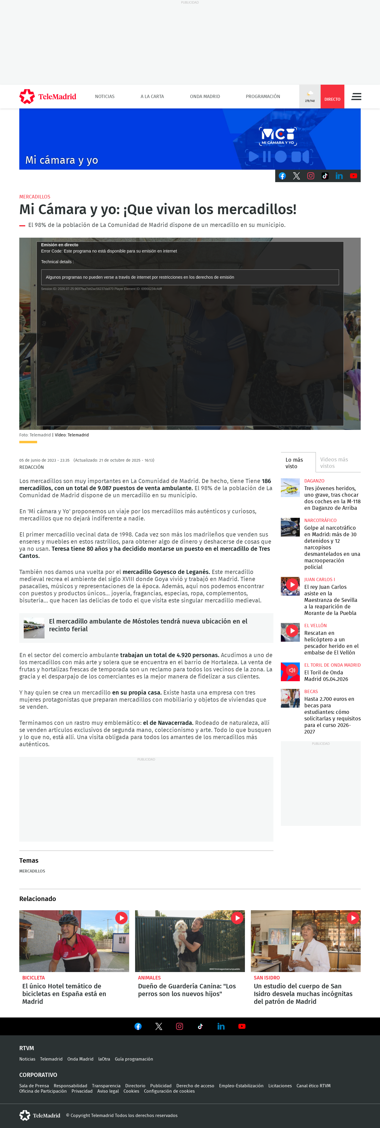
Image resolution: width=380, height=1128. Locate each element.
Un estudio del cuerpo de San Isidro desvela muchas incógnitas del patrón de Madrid (306, 941)
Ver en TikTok (200, 1027)
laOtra (104, 1059)
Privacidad (82, 1091)
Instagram (311, 176)
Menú (356, 96)
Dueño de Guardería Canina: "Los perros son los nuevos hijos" (190, 941)
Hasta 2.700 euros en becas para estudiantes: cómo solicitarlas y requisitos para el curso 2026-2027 (290, 698)
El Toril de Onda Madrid (332, 665)
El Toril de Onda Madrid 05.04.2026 (290, 671)
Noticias (105, 96)
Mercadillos (34, 196)
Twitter (296, 175)
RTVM (26, 1048)
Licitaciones (280, 1086)
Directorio (135, 1086)
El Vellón (315, 625)
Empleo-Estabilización (241, 1086)
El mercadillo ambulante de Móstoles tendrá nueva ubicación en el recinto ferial (34, 628)
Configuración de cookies (169, 1091)
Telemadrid (51, 1059)
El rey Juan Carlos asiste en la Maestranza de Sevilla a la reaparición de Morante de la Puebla (290, 586)
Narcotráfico (320, 520)
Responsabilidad (70, 1086)
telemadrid (39, 1115)
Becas (311, 691)
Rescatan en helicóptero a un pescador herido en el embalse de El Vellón (290, 632)
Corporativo (38, 1075)
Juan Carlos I (319, 579)
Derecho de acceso (195, 1086)
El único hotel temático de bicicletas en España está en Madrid (74, 941)
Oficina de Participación (43, 1091)
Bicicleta (33, 977)
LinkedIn (339, 176)
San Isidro (267, 977)
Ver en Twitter (159, 1027)
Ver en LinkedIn (221, 1026)
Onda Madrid (205, 96)
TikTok (325, 175)
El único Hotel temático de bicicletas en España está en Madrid (64, 994)
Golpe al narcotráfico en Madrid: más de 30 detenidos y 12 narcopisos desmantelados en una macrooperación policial (290, 527)
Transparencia (106, 1086)
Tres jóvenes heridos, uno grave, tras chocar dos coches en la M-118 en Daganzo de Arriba (290, 487)
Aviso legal (108, 1091)
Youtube (353, 176)
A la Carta (152, 96)
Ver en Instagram (180, 1026)
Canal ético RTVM (314, 1086)
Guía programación (134, 1059)
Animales (149, 977)
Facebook (282, 175)
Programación (263, 96)
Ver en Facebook (138, 1027)
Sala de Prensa (34, 1086)
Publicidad (161, 1086)
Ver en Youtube (242, 1026)
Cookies (131, 1091)
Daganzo (314, 481)
